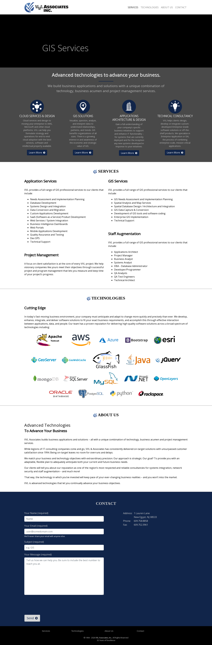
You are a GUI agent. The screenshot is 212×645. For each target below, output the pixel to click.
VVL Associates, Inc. (104, 637)
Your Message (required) (38, 554)
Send (32, 618)
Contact (140, 631)
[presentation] (46, 603)
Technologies (77, 631)
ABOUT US (167, 7)
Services (46, 631)
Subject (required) (34, 541)
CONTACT (181, 7)
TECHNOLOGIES (150, 7)
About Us (109, 631)
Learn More (37, 152)
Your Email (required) (36, 525)
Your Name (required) (36, 513)
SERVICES (133, 7)
